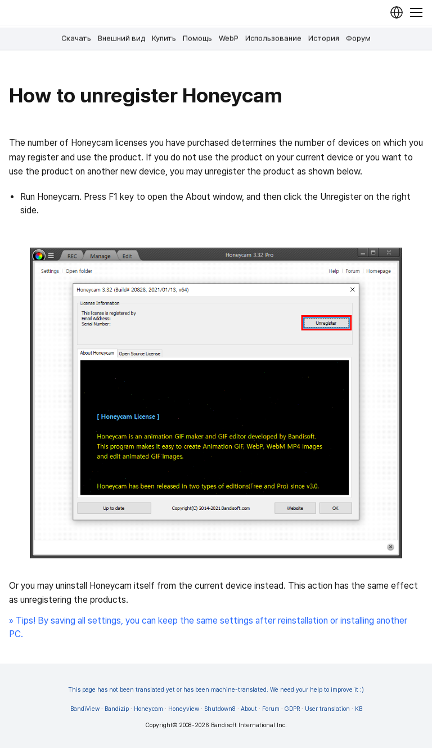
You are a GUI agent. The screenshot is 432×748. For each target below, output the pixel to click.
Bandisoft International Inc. (249, 725)
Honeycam (148, 709)
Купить (164, 38)
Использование (273, 38)
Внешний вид (121, 38)
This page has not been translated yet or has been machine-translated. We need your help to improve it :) (216, 689)
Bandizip (117, 709)
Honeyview (183, 709)
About (249, 709)
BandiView (85, 709)
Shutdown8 (220, 709)
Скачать (76, 38)
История (323, 38)
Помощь (197, 38)
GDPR (292, 709)
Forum (271, 709)
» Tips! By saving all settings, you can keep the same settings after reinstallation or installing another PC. (208, 627)
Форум (358, 38)
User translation (327, 709)
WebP (228, 38)
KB (358, 709)
